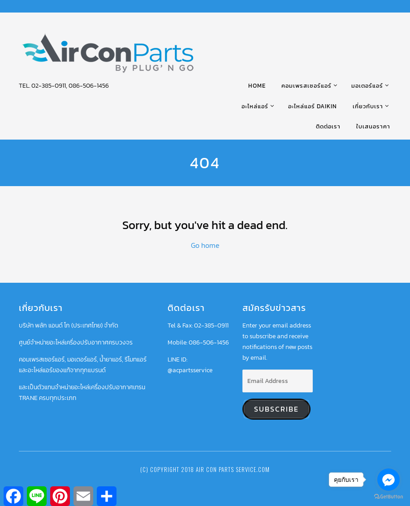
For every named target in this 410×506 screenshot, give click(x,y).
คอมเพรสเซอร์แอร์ (306, 85)
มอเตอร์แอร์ (367, 85)
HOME (257, 85)
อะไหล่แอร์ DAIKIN (312, 106)
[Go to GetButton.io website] (388, 497)
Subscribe (276, 409)
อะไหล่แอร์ (255, 106)
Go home (205, 245)
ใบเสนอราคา (373, 126)
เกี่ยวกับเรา (368, 106)
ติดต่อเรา (328, 126)
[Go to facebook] (388, 479)
